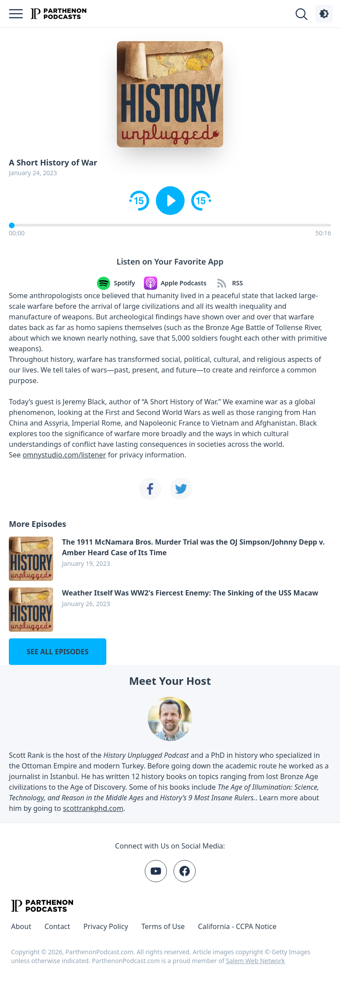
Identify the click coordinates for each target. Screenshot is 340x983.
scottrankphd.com (93, 808)
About (21, 926)
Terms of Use (163, 926)
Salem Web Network (255, 960)
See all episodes (58, 652)
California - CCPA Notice (237, 926)
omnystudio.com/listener (64, 455)
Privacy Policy (105, 926)
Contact (57, 926)
